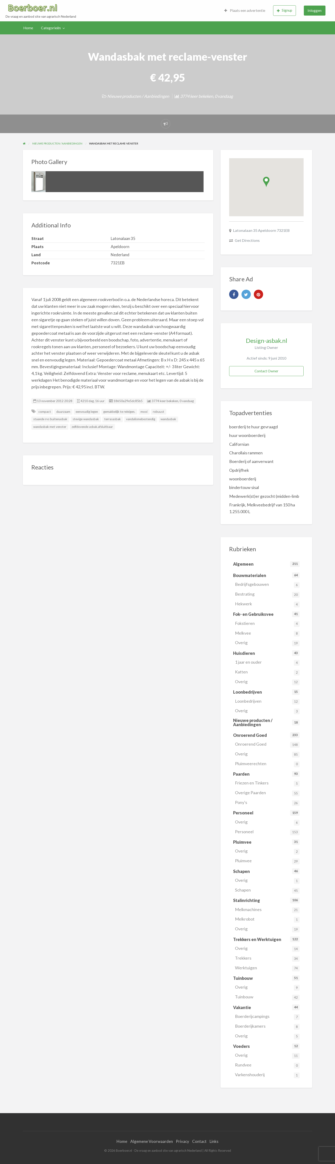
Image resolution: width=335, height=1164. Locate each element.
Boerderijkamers (267, 1026)
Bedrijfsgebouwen (267, 585)
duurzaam (63, 411)
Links (214, 1141)
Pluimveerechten (267, 764)
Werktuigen (267, 968)
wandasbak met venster (49, 427)
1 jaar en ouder (267, 662)
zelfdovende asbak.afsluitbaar (92, 427)
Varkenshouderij (267, 1075)
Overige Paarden (267, 793)
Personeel (267, 832)
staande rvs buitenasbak (50, 419)
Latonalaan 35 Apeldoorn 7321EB (261, 230)
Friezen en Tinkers (267, 783)
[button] (266, 182)
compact (44, 411)
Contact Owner (266, 371)
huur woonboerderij (247, 435)
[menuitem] (244, 11)
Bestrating (267, 594)
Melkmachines (267, 910)
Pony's (267, 803)
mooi (144, 411)
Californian (239, 444)
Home (28, 28)
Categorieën (51, 28)
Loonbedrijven (267, 701)
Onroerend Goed (267, 744)
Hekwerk (267, 604)
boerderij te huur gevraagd (253, 426)
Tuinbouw (267, 997)
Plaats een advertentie (244, 10)
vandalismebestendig (140, 419)
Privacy (182, 1141)
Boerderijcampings (267, 1017)
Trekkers (267, 958)
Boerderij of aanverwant (251, 461)
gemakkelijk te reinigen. (119, 411)
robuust (158, 411)
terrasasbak (112, 419)
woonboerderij (242, 478)
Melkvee (267, 633)
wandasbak (168, 419)
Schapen (267, 890)
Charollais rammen (246, 452)
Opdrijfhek (239, 470)
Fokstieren (267, 624)
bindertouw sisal (244, 487)
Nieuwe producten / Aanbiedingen (138, 96)
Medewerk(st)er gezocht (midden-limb (264, 496)
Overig (267, 643)
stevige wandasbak (86, 419)
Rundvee (267, 1065)
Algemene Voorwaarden (151, 1141)
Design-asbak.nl (266, 340)
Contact (199, 1141)
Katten (267, 672)
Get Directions (247, 240)
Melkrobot (267, 919)
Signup (284, 10)
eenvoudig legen (87, 411)
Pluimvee (267, 861)
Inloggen (315, 10)
